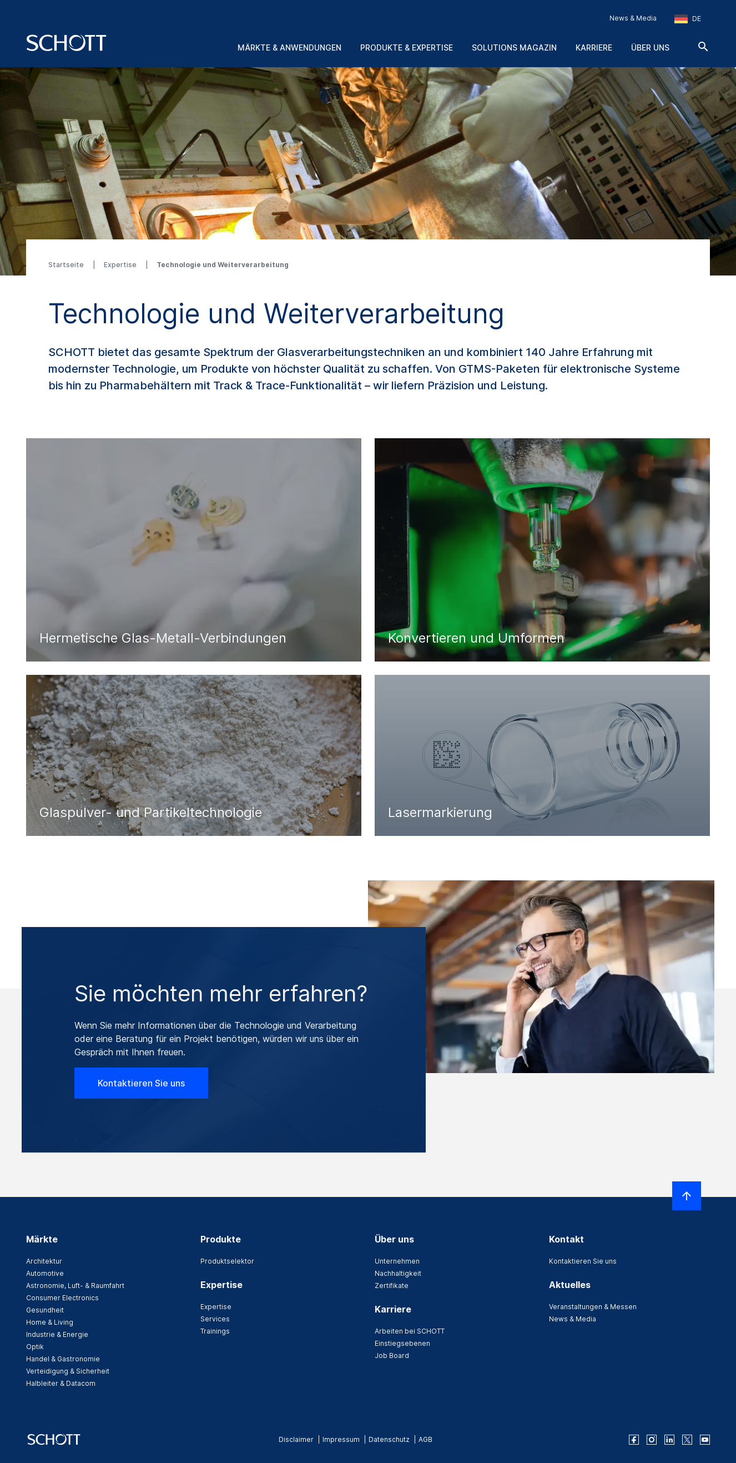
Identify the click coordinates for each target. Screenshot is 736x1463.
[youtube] (705, 1440)
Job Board (392, 1355)
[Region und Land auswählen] (687, 19)
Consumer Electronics (62, 1298)
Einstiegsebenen (402, 1343)
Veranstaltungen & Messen (593, 1306)
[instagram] (652, 1440)
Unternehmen (397, 1261)
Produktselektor (227, 1261)
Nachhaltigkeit (398, 1273)
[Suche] (703, 46)
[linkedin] (669, 1440)
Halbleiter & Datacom (60, 1383)
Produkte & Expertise (406, 47)
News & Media (633, 18)
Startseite (66, 264)
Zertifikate (392, 1285)
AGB (425, 1439)
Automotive (45, 1273)
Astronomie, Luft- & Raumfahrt (75, 1285)
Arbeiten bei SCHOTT (410, 1331)
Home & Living (49, 1322)
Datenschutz (389, 1439)
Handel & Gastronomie (63, 1359)
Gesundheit (45, 1310)
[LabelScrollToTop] (686, 1195)
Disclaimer (296, 1439)
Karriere (594, 47)
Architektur (44, 1261)
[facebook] (634, 1440)
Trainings (215, 1331)
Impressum (341, 1439)
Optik (35, 1346)
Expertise (121, 264)
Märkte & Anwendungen (289, 47)
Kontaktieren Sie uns (141, 1083)
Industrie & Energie (57, 1334)
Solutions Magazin (514, 47)
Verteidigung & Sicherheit (67, 1371)
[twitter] (687, 1440)
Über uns (650, 47)
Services (215, 1319)
